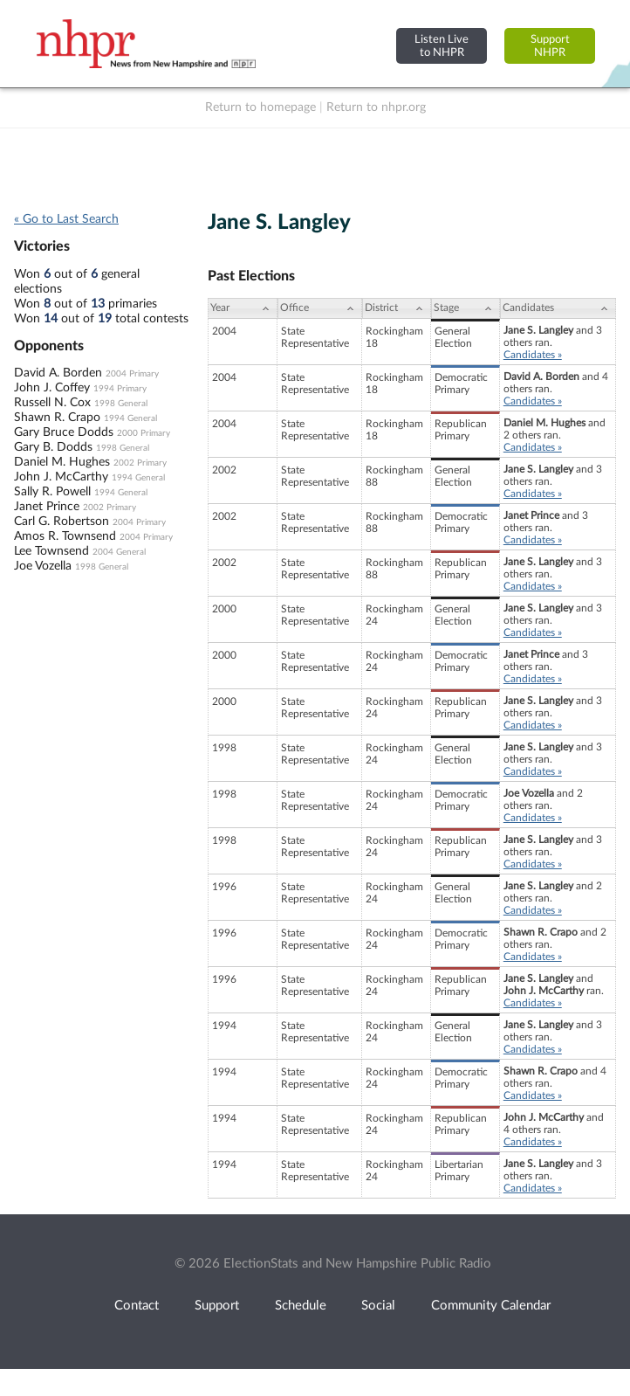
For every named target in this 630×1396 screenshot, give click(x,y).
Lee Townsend (51, 551)
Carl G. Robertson (61, 521)
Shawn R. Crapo (57, 417)
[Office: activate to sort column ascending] (319, 308)
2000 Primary (143, 433)
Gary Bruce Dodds (63, 432)
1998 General (120, 403)
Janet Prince (46, 507)
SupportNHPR (550, 46)
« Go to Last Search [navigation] (66, 219)
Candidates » (532, 354)
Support (217, 1305)
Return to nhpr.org (376, 107)
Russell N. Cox (52, 403)
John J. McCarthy (61, 477)
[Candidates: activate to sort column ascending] (558, 308)
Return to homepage (260, 107)
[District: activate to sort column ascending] (396, 308)
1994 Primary (120, 388)
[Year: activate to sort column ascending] (242, 308)
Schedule (300, 1305)
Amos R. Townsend (65, 536)
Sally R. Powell (52, 492)
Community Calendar (491, 1305)
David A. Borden (58, 373)
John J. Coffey (52, 388)
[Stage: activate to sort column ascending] (465, 308)
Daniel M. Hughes (62, 462)
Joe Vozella (43, 566)
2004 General (119, 552)
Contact (136, 1305)
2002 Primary (140, 463)
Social (378, 1305)
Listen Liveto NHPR (441, 46)
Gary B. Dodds (53, 447)
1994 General (130, 418)
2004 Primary (132, 374)
